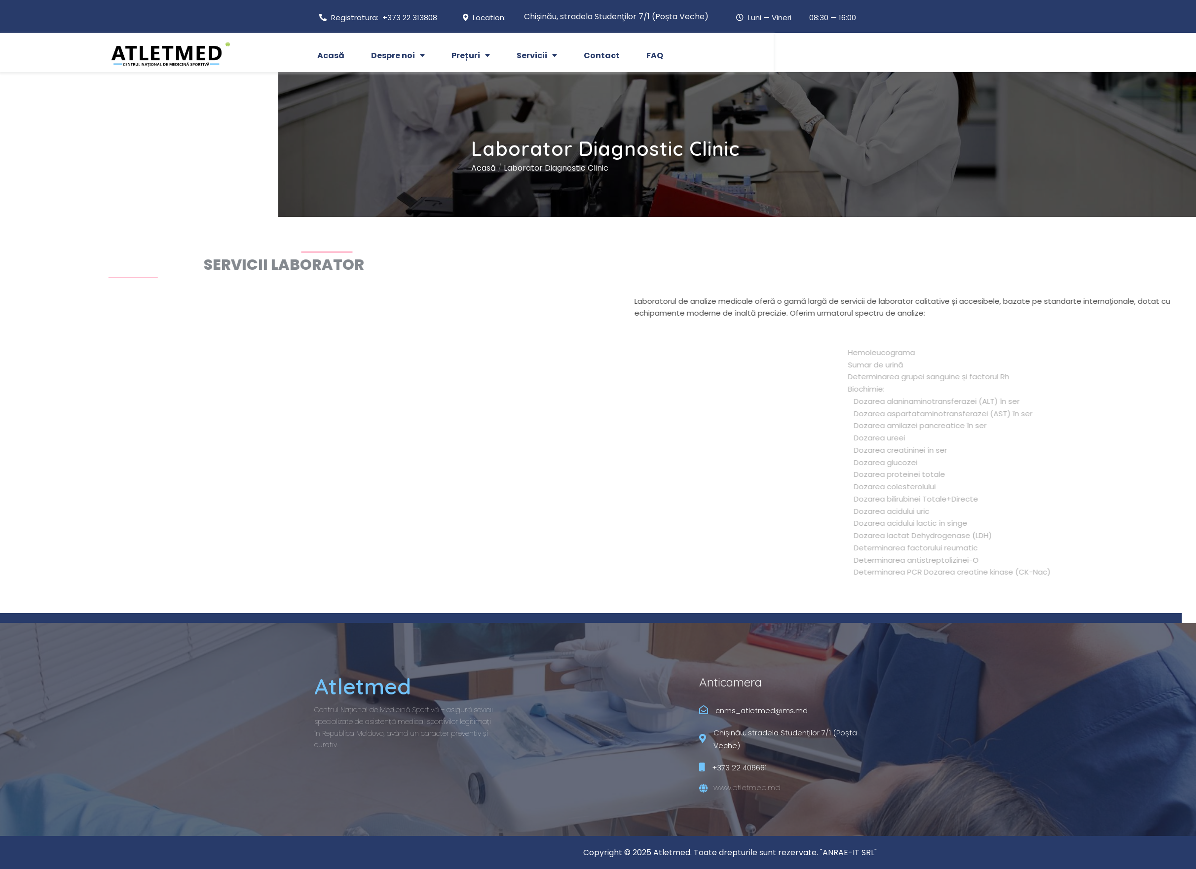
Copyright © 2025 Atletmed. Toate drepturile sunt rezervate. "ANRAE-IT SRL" (730, 852)
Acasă (93, 168)
